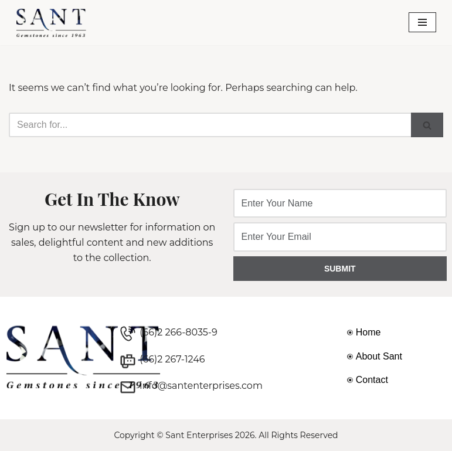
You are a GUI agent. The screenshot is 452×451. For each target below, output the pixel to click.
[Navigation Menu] (422, 22)
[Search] (210, 125)
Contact (372, 380)
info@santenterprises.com (201, 385)
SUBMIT (340, 268)
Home (368, 332)
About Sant (379, 356)
